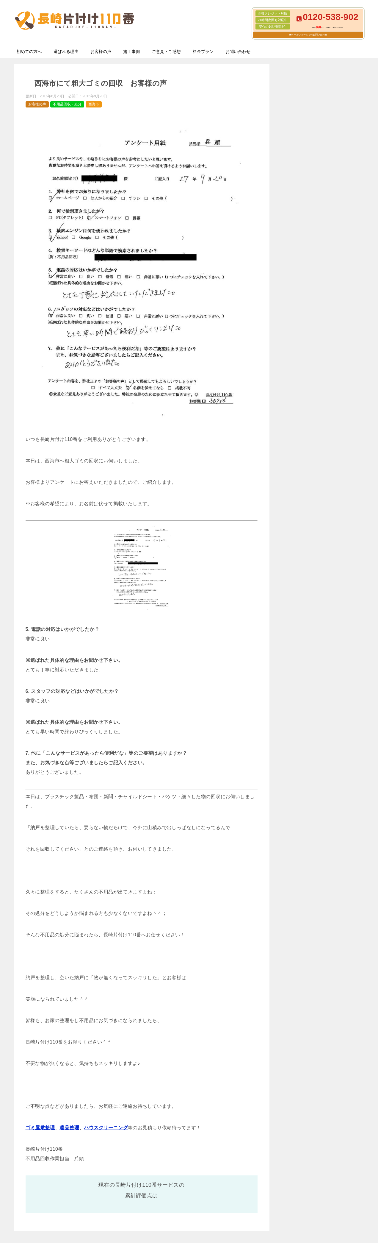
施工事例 (131, 51)
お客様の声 (100, 51)
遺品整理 (69, 1127)
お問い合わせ (237, 51)
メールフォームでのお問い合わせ (309, 34)
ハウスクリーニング (106, 1127)
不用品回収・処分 (67, 104)
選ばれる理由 (66, 51)
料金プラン (203, 51)
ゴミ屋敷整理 (40, 1127)
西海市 (93, 104)
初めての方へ (29, 51)
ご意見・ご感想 (166, 51)
